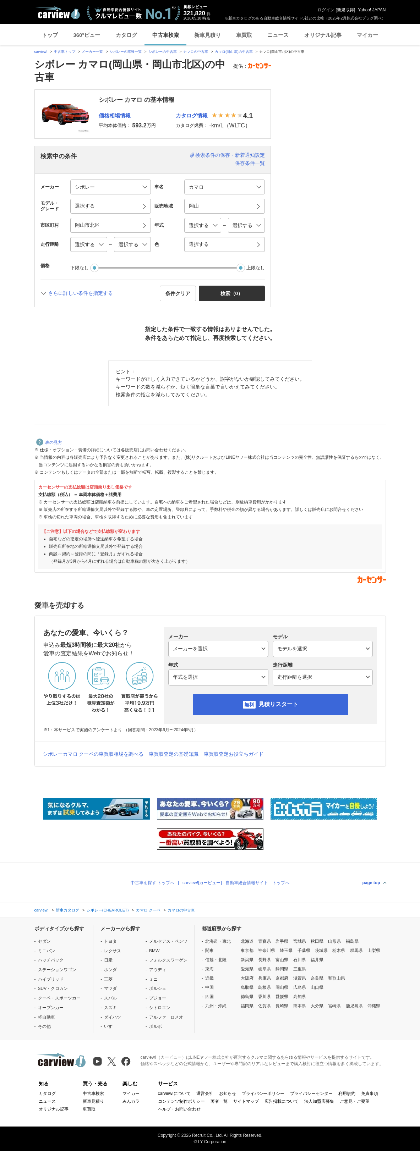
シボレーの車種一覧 (126, 52)
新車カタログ (67, 910)
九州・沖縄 (216, 1005)
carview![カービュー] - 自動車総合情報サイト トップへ (235, 883)
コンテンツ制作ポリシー (181, 1101)
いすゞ (110, 1026)
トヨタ (110, 941)
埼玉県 (286, 950)
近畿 (209, 978)
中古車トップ (64, 52)
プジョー (157, 998)
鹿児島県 (354, 1005)
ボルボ (155, 1026)
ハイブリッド (51, 979)
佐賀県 (264, 1005)
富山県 (282, 959)
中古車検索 (165, 35)
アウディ (157, 969)
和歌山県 (336, 978)
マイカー (367, 35)
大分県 (317, 1005)
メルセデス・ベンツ (168, 941)
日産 (108, 960)
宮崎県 (334, 1005)
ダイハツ (112, 1017)
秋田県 (317, 941)
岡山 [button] (194, 206)
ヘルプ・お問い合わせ (179, 1109)
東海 (209, 968)
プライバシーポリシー (263, 1093)
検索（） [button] (231, 293)
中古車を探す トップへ (152, 883)
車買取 (244, 35)
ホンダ (110, 969)
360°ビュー (86, 35)
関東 (209, 950)
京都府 (282, 978)
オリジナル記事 (323, 35)
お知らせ (227, 1093)
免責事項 (369, 1093)
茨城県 (321, 950)
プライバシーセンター (311, 1093)
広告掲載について (281, 1101)
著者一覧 (219, 1101)
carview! (41, 52)
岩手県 (282, 941)
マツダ (110, 988)
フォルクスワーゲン (168, 960)
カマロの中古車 (195, 52)
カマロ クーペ (148, 910)
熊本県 (299, 1005)
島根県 (264, 987)
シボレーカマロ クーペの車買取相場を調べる (93, 754)
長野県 (264, 959)
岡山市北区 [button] (87, 225)
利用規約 (346, 1093)
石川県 (299, 959)
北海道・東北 (218, 941)
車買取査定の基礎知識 (173, 754)
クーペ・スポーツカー (59, 998)
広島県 (299, 987)
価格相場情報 (115, 115)
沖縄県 (373, 1005)
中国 (209, 987)
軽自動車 (46, 1017)
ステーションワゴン (57, 969)
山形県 (334, 941)
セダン (44, 941)
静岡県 (282, 968)
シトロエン (159, 1007)
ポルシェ (157, 988)
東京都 (247, 950)
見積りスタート (278, 704)
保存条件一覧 (250, 163)
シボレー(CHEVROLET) (108, 910)
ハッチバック (51, 960)
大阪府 (247, 978)
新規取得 (345, 9)
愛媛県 (282, 996)
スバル (110, 998)
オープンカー (51, 1007)
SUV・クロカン (53, 988)
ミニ (153, 979)
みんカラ (131, 1101)
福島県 (352, 941)
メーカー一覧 (92, 52)
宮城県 (299, 941)
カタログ (126, 35)
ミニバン (46, 950)
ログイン (325, 9)
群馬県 (356, 950)
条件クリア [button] (177, 293)
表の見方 (49, 442)
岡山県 (282, 987)
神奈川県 (266, 950)
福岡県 (247, 1005)
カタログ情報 (192, 115)
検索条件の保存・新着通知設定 (230, 155)
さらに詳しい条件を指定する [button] (80, 293)
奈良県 (317, 978)
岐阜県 (264, 968)
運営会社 (204, 1093)
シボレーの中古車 (162, 52)
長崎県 (282, 1005)
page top (371, 883)
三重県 (299, 968)
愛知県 (247, 968)
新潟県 (247, 959)
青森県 (264, 941)
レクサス (112, 950)
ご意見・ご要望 (355, 1101)
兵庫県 (264, 978)
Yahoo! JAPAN (372, 9)
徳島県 (247, 996)
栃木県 (338, 950)
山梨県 (373, 950)
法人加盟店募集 (319, 1101)
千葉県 (304, 950)
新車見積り (207, 35)
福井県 (317, 959)
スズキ (110, 1007)
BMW (154, 950)
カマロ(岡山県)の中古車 (234, 52)
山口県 (317, 987)
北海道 (247, 941)
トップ (50, 35)
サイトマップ (246, 1101)
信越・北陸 (216, 959)
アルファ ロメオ (166, 1017)
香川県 (264, 996)
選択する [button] (85, 206)
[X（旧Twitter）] (112, 1061)
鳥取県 (247, 987)
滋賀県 (299, 978)
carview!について (174, 1093)
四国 (209, 996)
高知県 (299, 996)
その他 (44, 1026)
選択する (199, 244)
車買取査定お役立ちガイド (233, 754)
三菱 (108, 979)
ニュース (278, 35)
